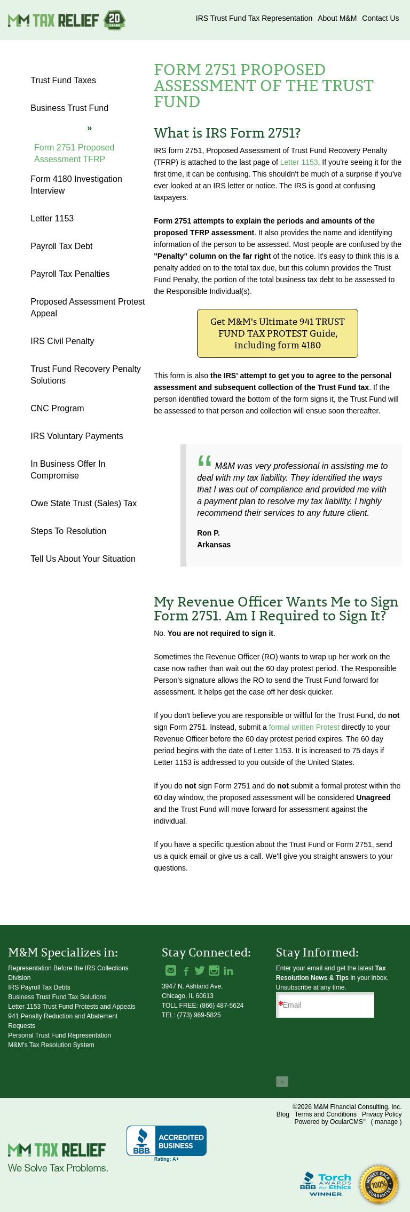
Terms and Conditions (326, 1114)
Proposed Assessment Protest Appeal (87, 307)
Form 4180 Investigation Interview (76, 184)
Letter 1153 (299, 162)
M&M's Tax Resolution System (51, 1045)
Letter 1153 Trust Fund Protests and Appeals (71, 1006)
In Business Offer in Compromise (67, 469)
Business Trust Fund (69, 108)
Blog (283, 1114)
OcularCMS (347, 1122)
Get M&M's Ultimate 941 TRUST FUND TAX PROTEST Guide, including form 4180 (277, 333)
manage (386, 1122)
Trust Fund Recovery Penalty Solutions (85, 374)
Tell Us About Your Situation (83, 558)
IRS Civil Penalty (62, 341)
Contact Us (380, 18)
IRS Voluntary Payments (76, 436)
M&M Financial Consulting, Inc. (67, 20)
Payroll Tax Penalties (69, 273)
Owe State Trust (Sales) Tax (83, 503)
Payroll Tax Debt (61, 246)
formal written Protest (304, 727)
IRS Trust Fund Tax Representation (254, 18)
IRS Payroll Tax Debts (39, 987)
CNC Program (57, 408)
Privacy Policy (382, 1114)
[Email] (329, 1005)
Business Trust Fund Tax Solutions (57, 997)
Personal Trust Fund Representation (59, 1035)
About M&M (337, 18)
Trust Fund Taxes (63, 80)
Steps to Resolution (68, 531)
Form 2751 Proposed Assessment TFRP (74, 153)
